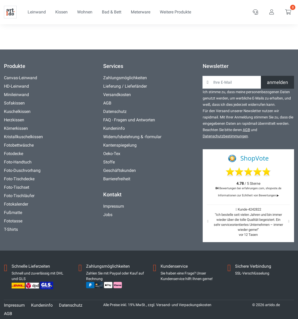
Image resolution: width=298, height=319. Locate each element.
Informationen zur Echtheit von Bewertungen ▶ (248, 195)
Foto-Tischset (16, 187)
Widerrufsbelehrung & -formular (132, 136)
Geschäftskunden (119, 170)
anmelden (277, 82)
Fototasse (13, 220)
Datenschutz (115, 111)
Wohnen (84, 11)
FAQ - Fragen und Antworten (129, 119)
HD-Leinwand (16, 86)
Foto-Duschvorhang (22, 170)
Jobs (107, 214)
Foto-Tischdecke (19, 178)
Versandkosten (117, 94)
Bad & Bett (111, 11)
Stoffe (109, 162)
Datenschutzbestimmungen (225, 136)
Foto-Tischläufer (19, 195)
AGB (107, 103)
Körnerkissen (16, 128)
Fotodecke (13, 153)
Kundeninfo (114, 128)
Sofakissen (14, 103)
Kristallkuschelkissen (23, 136)
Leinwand (37, 11)
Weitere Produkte (175, 11)
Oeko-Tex (111, 153)
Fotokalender (16, 204)
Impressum (113, 206)
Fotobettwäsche (19, 145)
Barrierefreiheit (116, 178)
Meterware (140, 11)
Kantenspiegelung (120, 145)
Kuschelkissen (17, 111)
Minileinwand (16, 94)
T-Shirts (11, 229)
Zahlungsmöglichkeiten (125, 77)
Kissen (61, 11)
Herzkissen (14, 119)
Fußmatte (13, 212)
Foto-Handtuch (18, 162)
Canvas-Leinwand (20, 77)
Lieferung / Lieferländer (125, 86)
